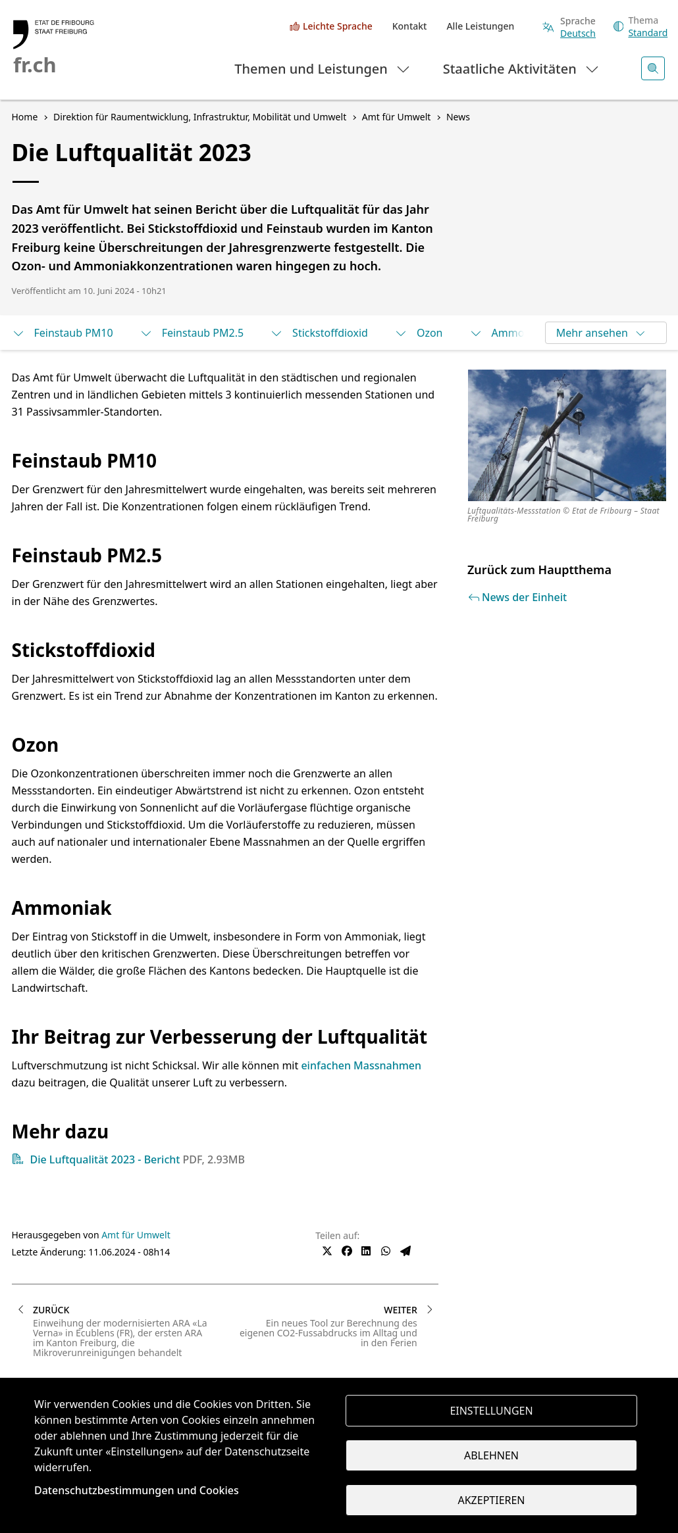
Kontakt (409, 26)
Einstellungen (491, 1410)
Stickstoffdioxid (319, 333)
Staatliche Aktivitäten (521, 68)
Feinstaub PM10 (62, 333)
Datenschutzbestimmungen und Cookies (136, 1490)
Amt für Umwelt (135, 1235)
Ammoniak (507, 333)
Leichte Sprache (338, 26)
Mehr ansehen (601, 333)
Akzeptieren (491, 1500)
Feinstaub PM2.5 (192, 333)
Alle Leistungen (480, 26)
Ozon (418, 333)
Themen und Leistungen (322, 68)
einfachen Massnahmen (361, 1065)
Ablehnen (491, 1455)
